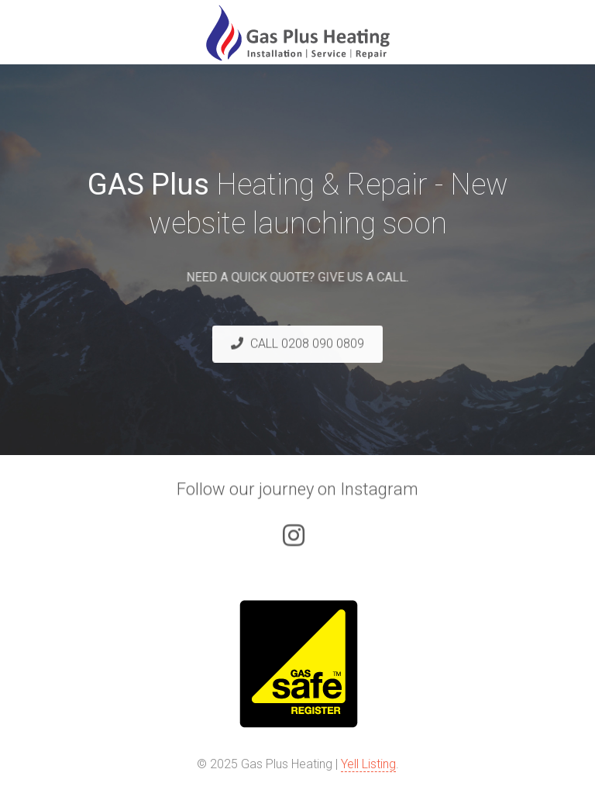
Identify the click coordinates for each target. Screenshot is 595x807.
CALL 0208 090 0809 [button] (297, 343)
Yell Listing (368, 764)
